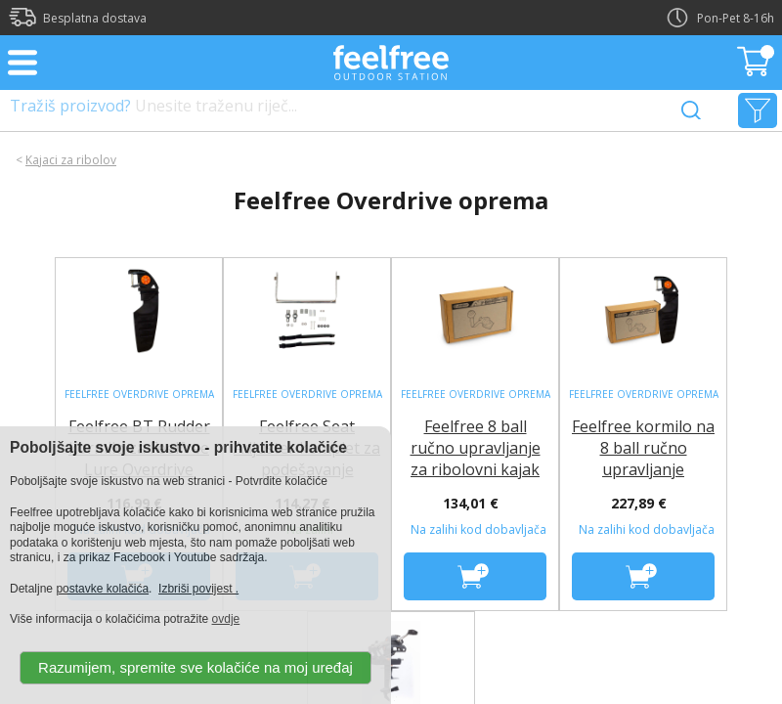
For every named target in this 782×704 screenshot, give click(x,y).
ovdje (226, 619)
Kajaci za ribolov (70, 160)
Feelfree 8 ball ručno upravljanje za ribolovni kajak (476, 448)
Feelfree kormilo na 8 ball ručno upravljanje (643, 448)
